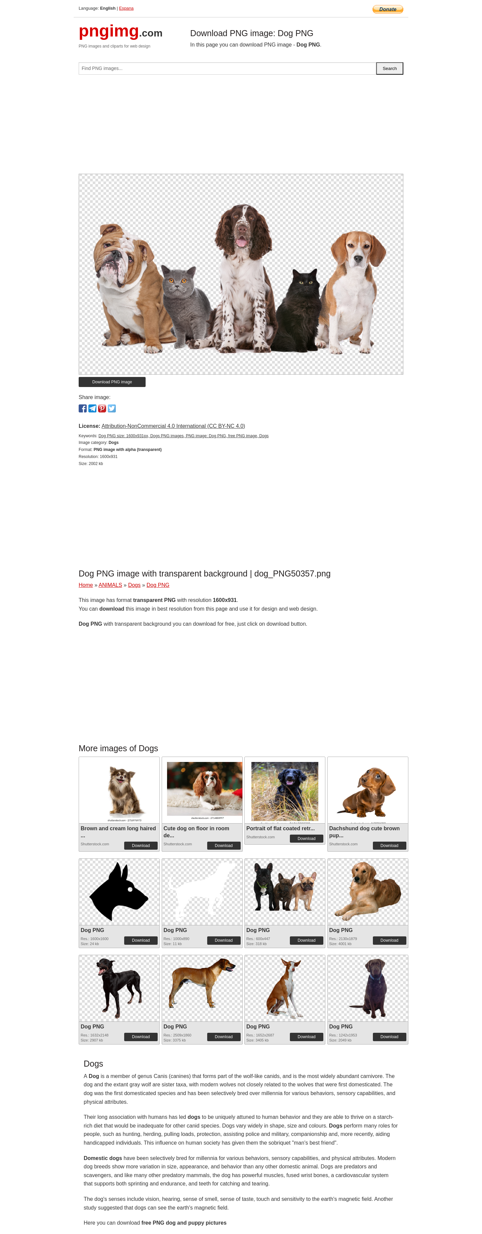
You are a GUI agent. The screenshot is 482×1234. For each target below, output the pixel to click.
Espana (126, 8)
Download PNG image (112, 382)
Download (141, 845)
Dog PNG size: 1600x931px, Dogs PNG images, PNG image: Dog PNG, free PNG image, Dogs (183, 436)
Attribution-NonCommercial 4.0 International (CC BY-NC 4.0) (173, 426)
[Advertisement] (241, 127)
